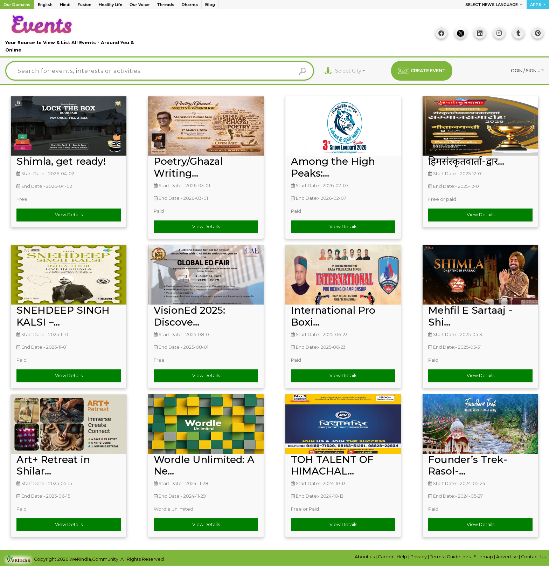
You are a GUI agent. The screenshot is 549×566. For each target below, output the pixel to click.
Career (386, 556)
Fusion (84, 4)
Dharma (190, 4)
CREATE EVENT (421, 71)
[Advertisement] (274, 35)
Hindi (65, 4)
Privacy (419, 556)
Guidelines (459, 556)
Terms (437, 556)
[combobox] (350, 71)
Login (515, 70)
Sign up (535, 70)
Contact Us (533, 556)
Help (402, 556)
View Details (69, 214)
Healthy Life (110, 4)
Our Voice (140, 4)
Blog (210, 4)
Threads (165, 4)
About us (365, 556)
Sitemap (484, 556)
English (45, 4)
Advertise (507, 556)
